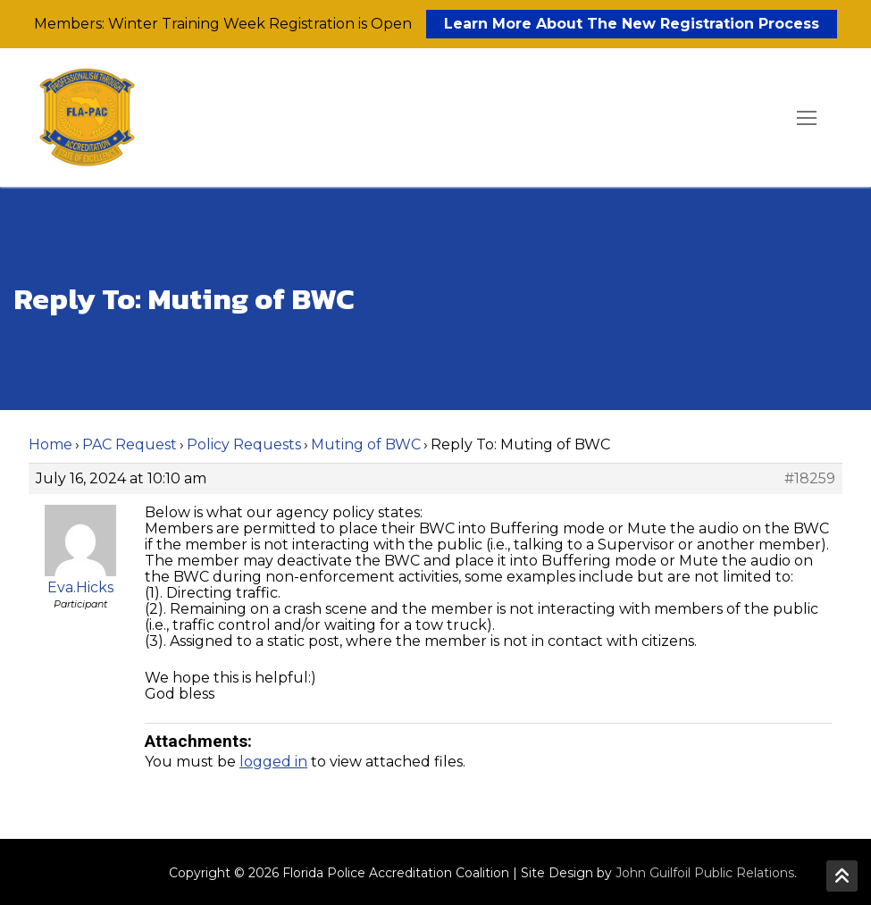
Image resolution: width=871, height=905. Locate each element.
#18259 (809, 479)
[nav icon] (806, 118)
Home (50, 444)
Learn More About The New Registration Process (631, 23)
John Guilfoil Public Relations (705, 873)
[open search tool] (756, 118)
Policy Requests (244, 444)
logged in (273, 761)
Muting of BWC (366, 444)
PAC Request (129, 444)
